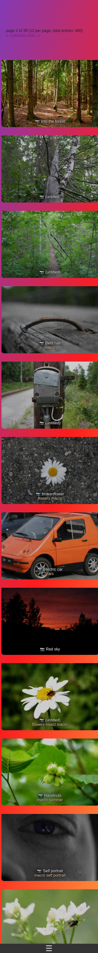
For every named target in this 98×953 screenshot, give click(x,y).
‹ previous (17, 35)
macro (50, 347)
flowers (44, 498)
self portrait (55, 875)
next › (32, 35)
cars (49, 574)
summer (56, 800)
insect (51, 724)
